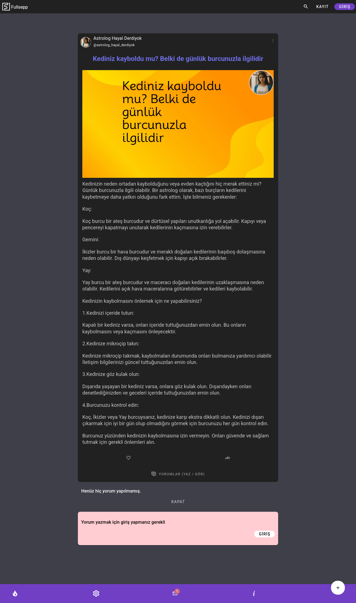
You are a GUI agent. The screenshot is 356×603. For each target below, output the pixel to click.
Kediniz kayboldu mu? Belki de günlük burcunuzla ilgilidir (178, 59)
